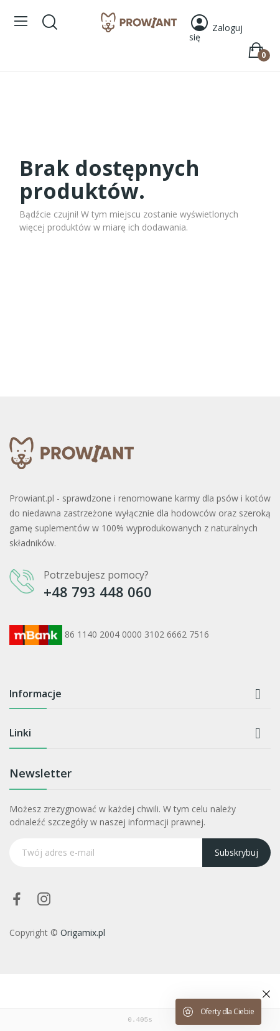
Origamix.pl (82, 932)
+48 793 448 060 (98, 592)
